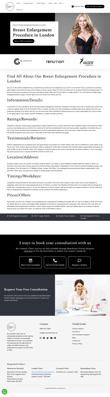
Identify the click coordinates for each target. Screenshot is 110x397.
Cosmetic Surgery (29, 3)
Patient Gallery (42, 3)
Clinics (61, 3)
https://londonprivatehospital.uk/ (43, 376)
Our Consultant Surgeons (81, 338)
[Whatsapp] (4, 391)
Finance (50, 3)
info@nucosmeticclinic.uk (48, 337)
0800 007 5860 (45, 332)
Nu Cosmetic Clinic (60, 392)
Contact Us (19, 9)
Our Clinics (76, 335)
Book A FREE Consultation (26, 41)
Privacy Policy (77, 347)
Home (15, 25)
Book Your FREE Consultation (94, 6)
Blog (55, 3)
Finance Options (78, 332)
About (19, 3)
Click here (28, 251)
